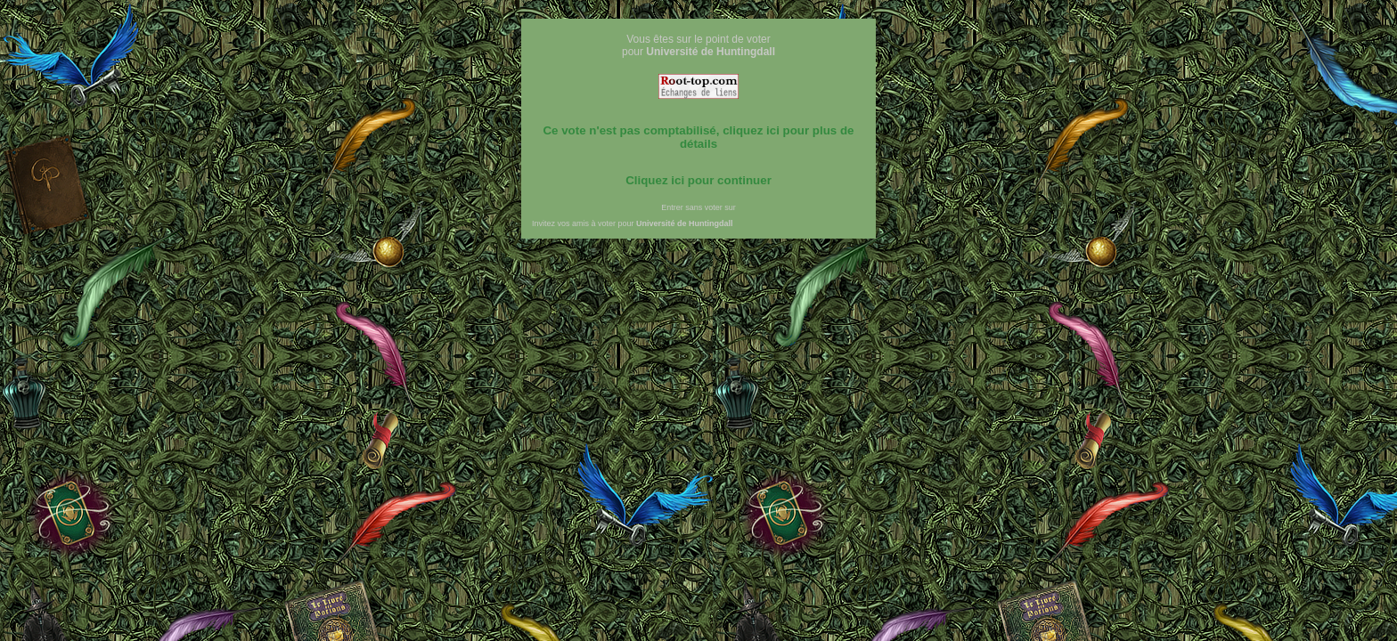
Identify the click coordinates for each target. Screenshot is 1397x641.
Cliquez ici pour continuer (698, 180)
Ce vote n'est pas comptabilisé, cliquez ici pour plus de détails (698, 137)
